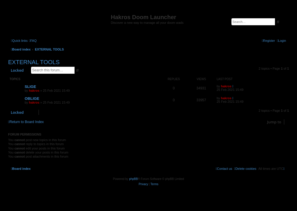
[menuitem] (33, 40)
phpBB (133, 179)
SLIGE (30, 86)
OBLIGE (32, 98)
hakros (34, 90)
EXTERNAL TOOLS (33, 62)
